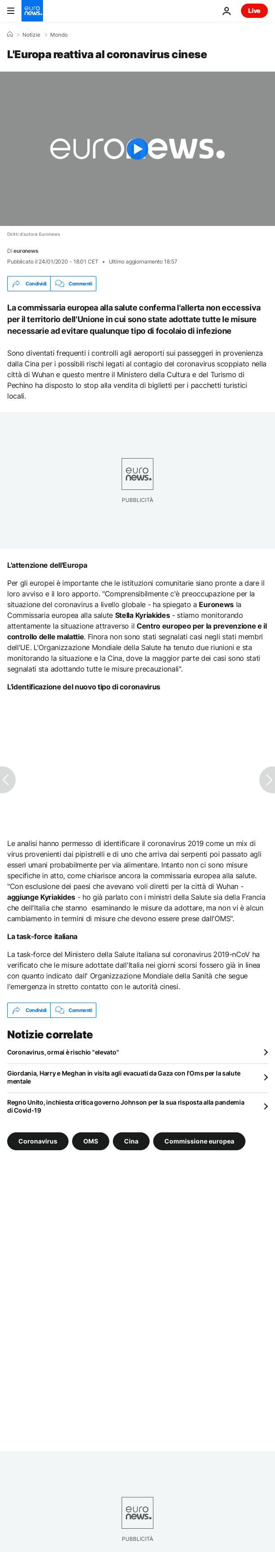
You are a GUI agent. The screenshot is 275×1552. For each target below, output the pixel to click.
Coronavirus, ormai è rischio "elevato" (63, 1052)
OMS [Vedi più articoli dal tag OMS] (90, 1141)
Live (254, 10)
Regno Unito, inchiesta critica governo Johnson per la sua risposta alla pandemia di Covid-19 (126, 1106)
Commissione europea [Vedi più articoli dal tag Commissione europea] (199, 1141)
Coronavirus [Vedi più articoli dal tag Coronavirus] (37, 1141)
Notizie (31, 35)
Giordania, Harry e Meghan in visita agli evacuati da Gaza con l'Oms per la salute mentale (123, 1077)
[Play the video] (137, 149)
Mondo (59, 35)
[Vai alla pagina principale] (32, 10)
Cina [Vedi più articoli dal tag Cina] (131, 1141)
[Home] (10, 34)
